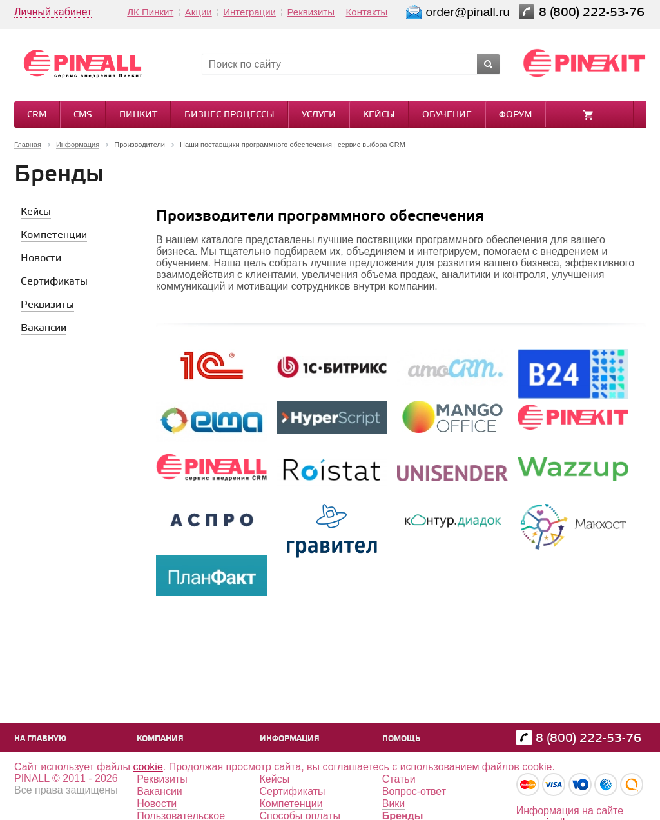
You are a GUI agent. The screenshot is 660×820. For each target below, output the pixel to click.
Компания (160, 739)
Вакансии (159, 791)
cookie (148, 766)
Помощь (401, 739)
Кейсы (379, 115)
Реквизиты (311, 11)
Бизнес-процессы (229, 115)
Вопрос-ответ (414, 791)
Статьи (399, 779)
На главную (40, 739)
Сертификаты (292, 791)
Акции (198, 11)
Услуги (319, 115)
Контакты (367, 11)
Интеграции (249, 11)
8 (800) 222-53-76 (593, 12)
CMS (82, 115)
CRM (36, 115)
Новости (157, 803)
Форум (515, 115)
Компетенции (291, 803)
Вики (393, 803)
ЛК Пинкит (150, 11)
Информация (290, 739)
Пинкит (138, 115)
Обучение (447, 115)
